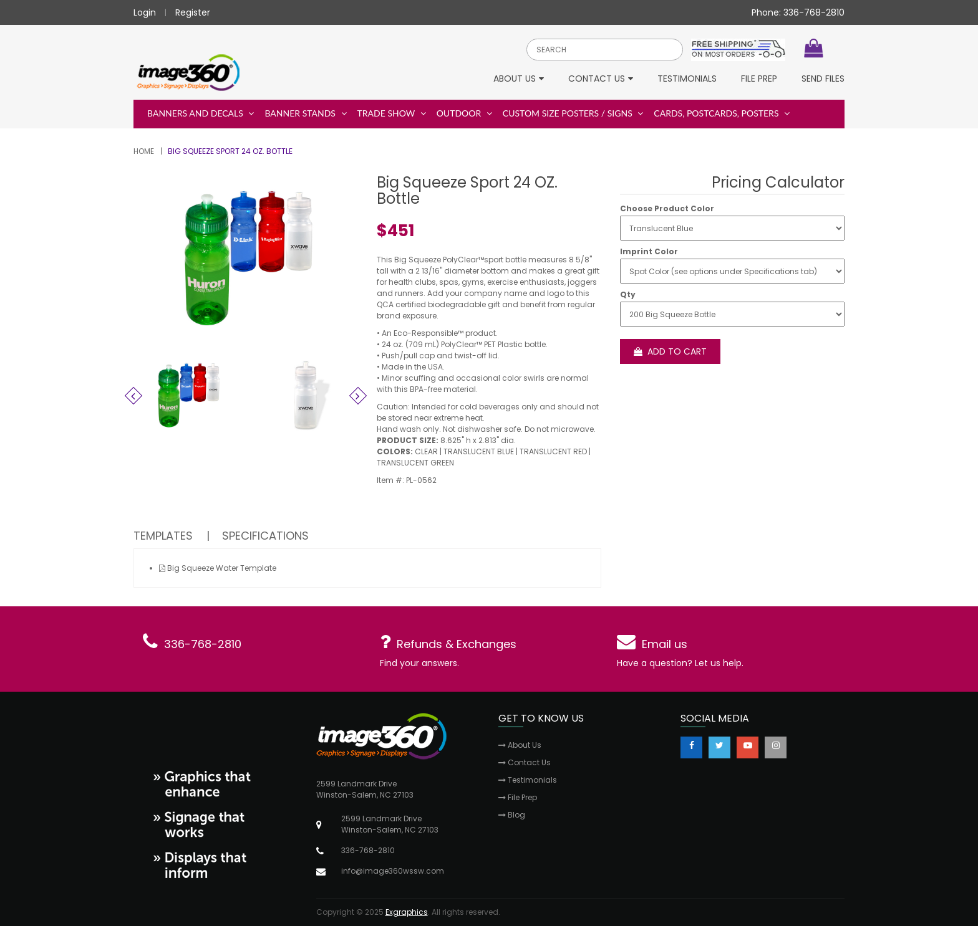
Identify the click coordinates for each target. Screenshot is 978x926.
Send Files (823, 79)
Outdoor (464, 113)
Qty (628, 294)
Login (144, 12)
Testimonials (687, 79)
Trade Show (391, 113)
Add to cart (670, 351)
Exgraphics (406, 912)
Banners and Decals (200, 113)
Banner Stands (305, 113)
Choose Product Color (667, 208)
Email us (664, 644)
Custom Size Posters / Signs (573, 113)
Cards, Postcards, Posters (722, 113)
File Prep (759, 79)
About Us (518, 79)
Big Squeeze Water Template (217, 568)
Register (192, 12)
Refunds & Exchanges (456, 644)
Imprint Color (649, 251)
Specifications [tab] (265, 535)
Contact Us (600, 79)
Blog (511, 814)
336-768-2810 (202, 644)
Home (143, 151)
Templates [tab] (163, 535)
